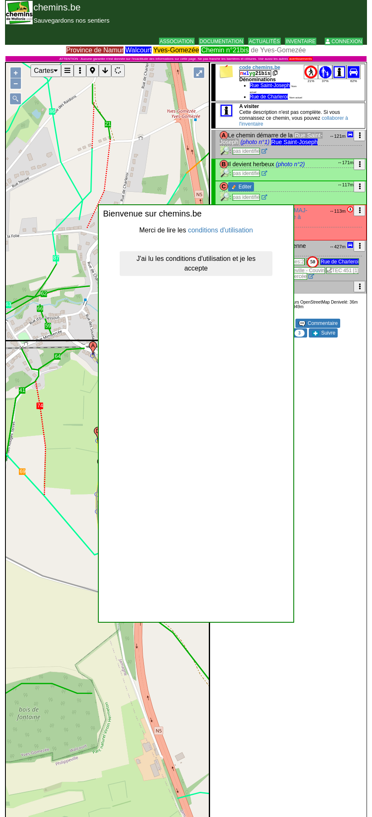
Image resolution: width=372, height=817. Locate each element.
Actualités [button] (264, 41)
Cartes (46, 70)
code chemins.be (259, 67)
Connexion (344, 41)
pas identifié (246, 151)
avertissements (300, 59)
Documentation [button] (221, 41)
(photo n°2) (290, 164)
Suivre (323, 333)
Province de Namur (94, 50)
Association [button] (177, 41)
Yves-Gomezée (176, 50)
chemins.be (57, 7)
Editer (241, 187)
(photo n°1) (255, 142)
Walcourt (138, 50)
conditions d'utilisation (220, 230)
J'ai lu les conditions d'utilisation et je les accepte (195, 263)
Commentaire (318, 323)
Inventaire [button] (301, 41)
